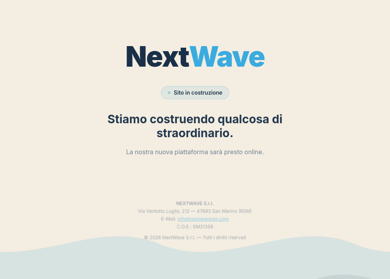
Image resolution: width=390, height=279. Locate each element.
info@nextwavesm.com (203, 223)
